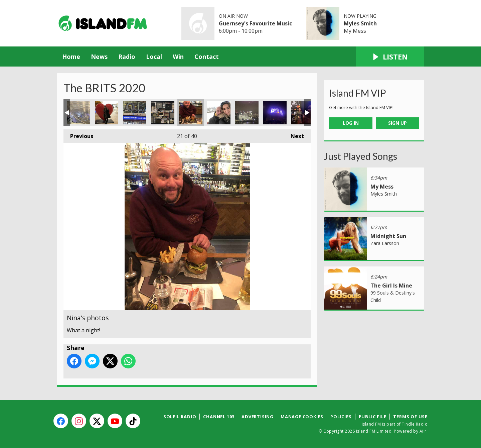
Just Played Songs (360, 156)
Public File (372, 417)
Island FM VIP (357, 93)
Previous (78, 134)
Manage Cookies (302, 417)
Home (71, 56)
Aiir (423, 431)
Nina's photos (78, 112)
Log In (351, 123)
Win (178, 56)
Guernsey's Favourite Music (255, 23)
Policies (340, 417)
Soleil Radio (179, 417)
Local (154, 56)
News (99, 56)
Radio (126, 56)
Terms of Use (410, 417)
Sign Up (397, 123)
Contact (206, 56)
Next (294, 134)
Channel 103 (218, 417)
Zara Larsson (384, 243)
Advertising (258, 417)
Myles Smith (360, 23)
